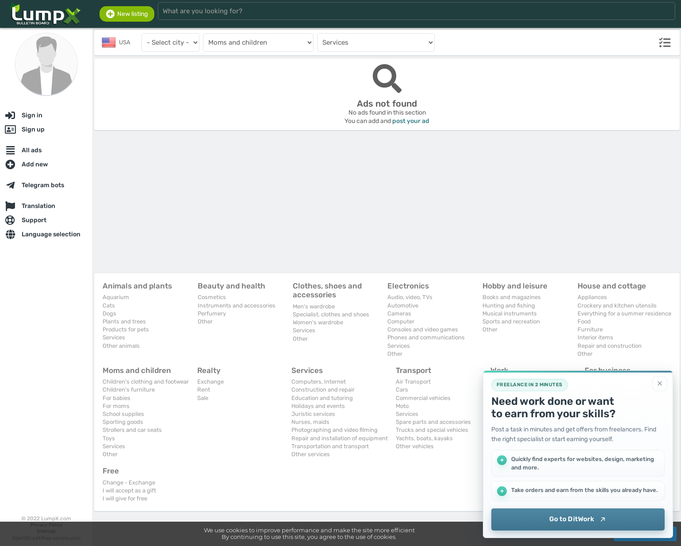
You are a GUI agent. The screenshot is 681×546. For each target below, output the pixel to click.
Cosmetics (212, 297)
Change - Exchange (129, 482)
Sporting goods (123, 422)
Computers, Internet (318, 381)
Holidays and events (318, 406)
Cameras (399, 313)
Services (114, 337)
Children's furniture (129, 389)
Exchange (210, 381)
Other (205, 321)
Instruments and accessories (236, 305)
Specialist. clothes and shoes (331, 314)
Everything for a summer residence (624, 313)
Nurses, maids (310, 422)
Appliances (592, 297)
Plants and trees (124, 321)
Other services (310, 454)
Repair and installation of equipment (339, 438)
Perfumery (212, 313)
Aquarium (116, 297)
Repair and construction (610, 345)
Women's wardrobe (318, 322)
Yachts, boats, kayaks (424, 438)
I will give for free (125, 498)
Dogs (109, 313)
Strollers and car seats (132, 430)
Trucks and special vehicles (432, 430)
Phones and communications (426, 337)
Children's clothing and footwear (146, 381)
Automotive (402, 305)
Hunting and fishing (508, 305)
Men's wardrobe (314, 306)
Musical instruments (509, 313)
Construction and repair (323, 389)
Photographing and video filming (334, 430)
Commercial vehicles (423, 398)
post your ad (410, 121)
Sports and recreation (511, 321)
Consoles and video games (422, 329)
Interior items (595, 337)
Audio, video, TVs (409, 297)
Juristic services (313, 414)
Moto (402, 406)
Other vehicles (415, 446)
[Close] (659, 383)
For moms (116, 406)
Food (584, 321)
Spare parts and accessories (433, 422)
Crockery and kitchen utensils (617, 305)
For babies (116, 398)
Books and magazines (511, 297)
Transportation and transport (330, 446)
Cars (402, 389)
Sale (202, 398)
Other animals (121, 345)
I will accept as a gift (129, 490)
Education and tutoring (322, 398)
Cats (109, 305)
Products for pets (126, 329)
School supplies (123, 414)
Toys (109, 438)
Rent (203, 389)
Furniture (590, 329)
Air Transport (413, 381)
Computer (400, 321)
